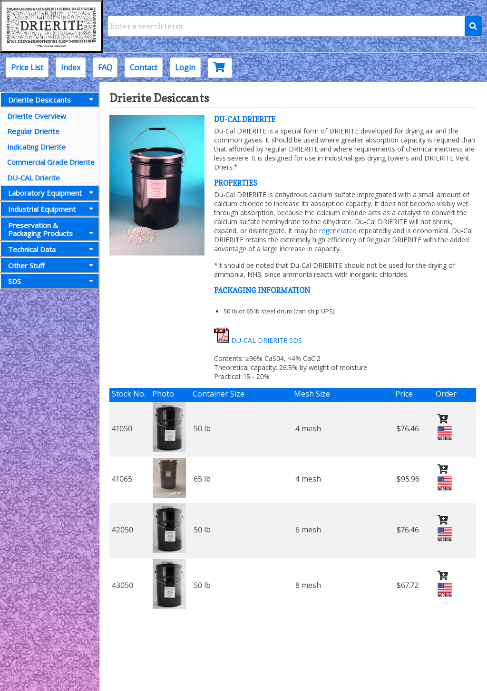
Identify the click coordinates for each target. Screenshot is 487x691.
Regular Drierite (33, 131)
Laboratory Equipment (52, 193)
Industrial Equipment (52, 209)
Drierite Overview (36, 116)
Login (185, 67)
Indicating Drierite (36, 146)
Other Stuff (52, 265)
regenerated (338, 230)
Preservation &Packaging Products (52, 229)
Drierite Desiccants (52, 99)
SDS (52, 281)
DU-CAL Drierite (33, 177)
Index (70, 67)
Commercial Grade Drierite (51, 162)
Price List (27, 67)
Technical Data (52, 249)
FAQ (105, 67)
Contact (143, 67)
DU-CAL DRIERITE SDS (258, 340)
